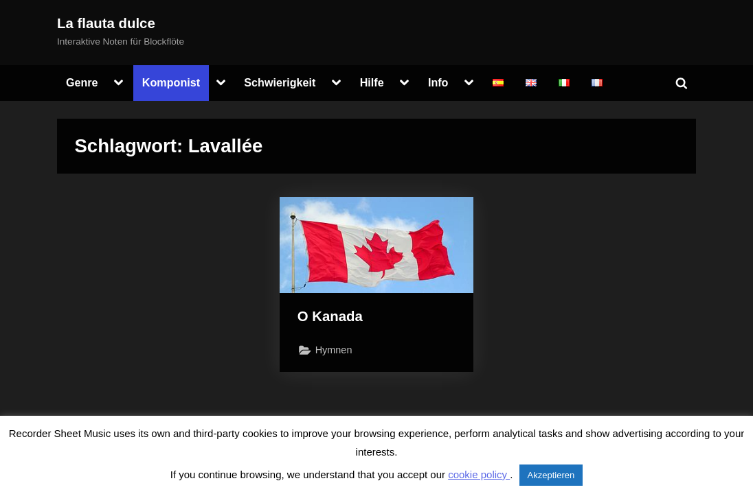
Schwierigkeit (279, 82)
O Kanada (330, 316)
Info (438, 82)
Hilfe (372, 82)
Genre (82, 82)
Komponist (171, 82)
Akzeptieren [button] (551, 475)
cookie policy (479, 474)
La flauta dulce (106, 23)
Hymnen (333, 349)
